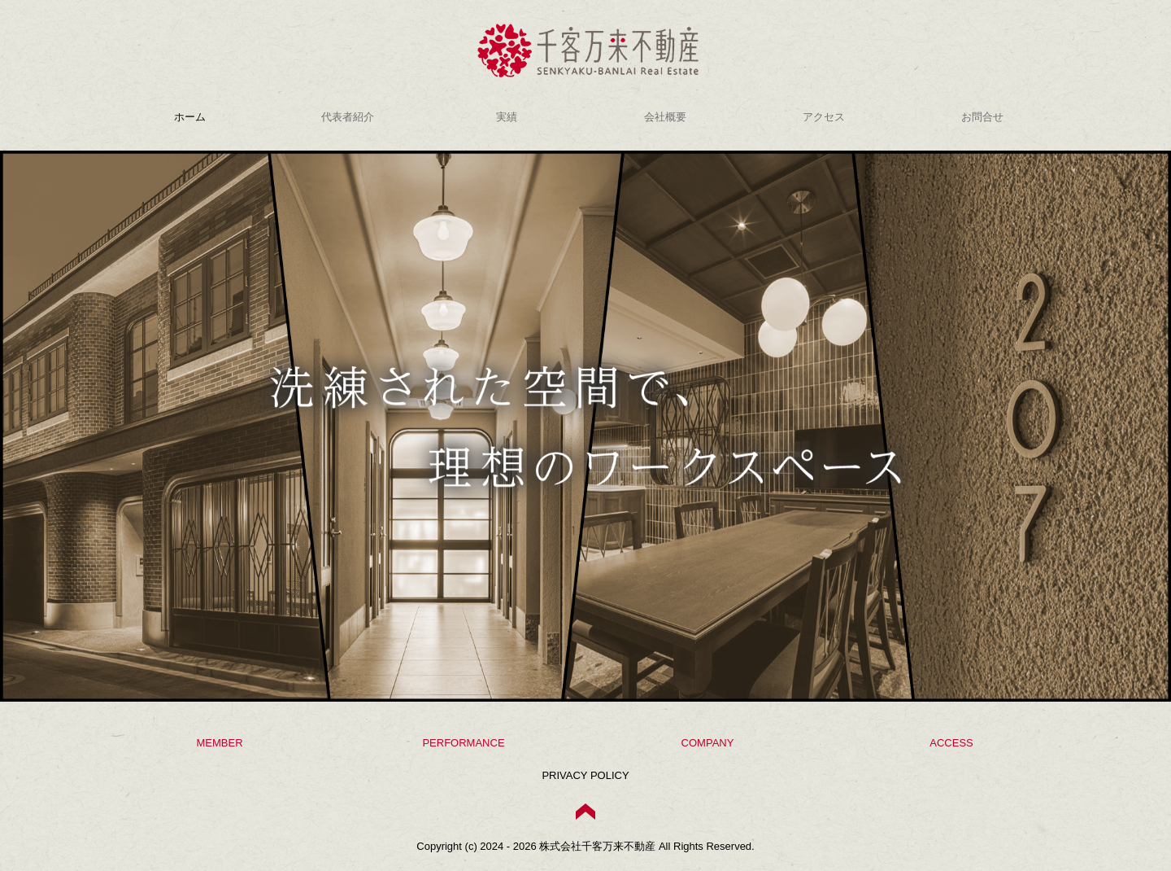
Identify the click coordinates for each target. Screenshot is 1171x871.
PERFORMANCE (463, 743)
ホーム (190, 117)
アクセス (824, 117)
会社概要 (665, 117)
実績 (506, 117)
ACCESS (951, 743)
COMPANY (707, 743)
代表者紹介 (347, 117)
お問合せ (982, 117)
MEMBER (219, 743)
